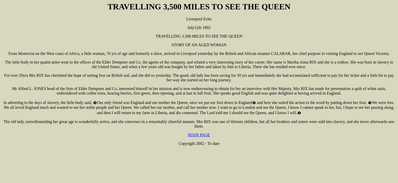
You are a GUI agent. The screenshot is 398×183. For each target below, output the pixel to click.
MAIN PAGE (199, 135)
